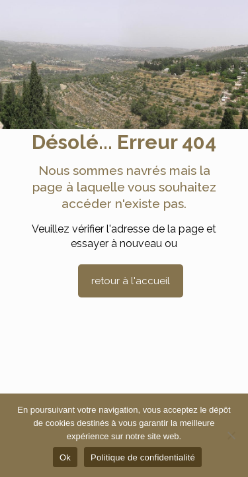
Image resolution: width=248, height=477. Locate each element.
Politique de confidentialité (143, 457)
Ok (65, 457)
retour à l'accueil (130, 281)
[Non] (231, 435)
